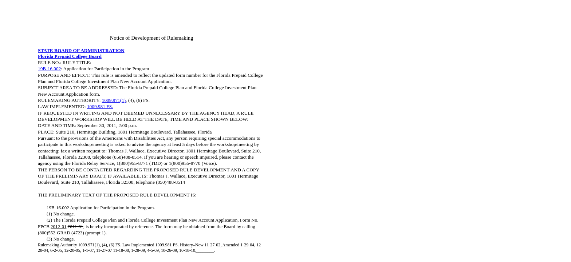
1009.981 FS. (100, 106)
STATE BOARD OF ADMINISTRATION (81, 50)
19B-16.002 (49, 68)
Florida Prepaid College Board (70, 56)
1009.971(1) (114, 100)
